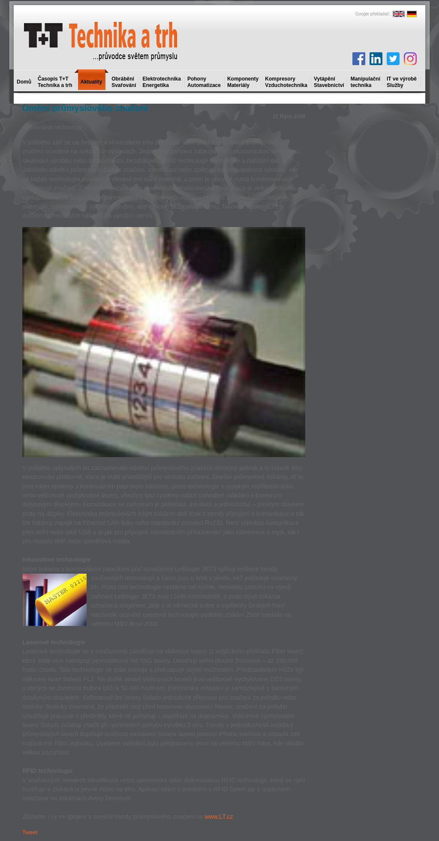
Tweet (29, 832)
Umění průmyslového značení (85, 108)
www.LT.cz (218, 816)
